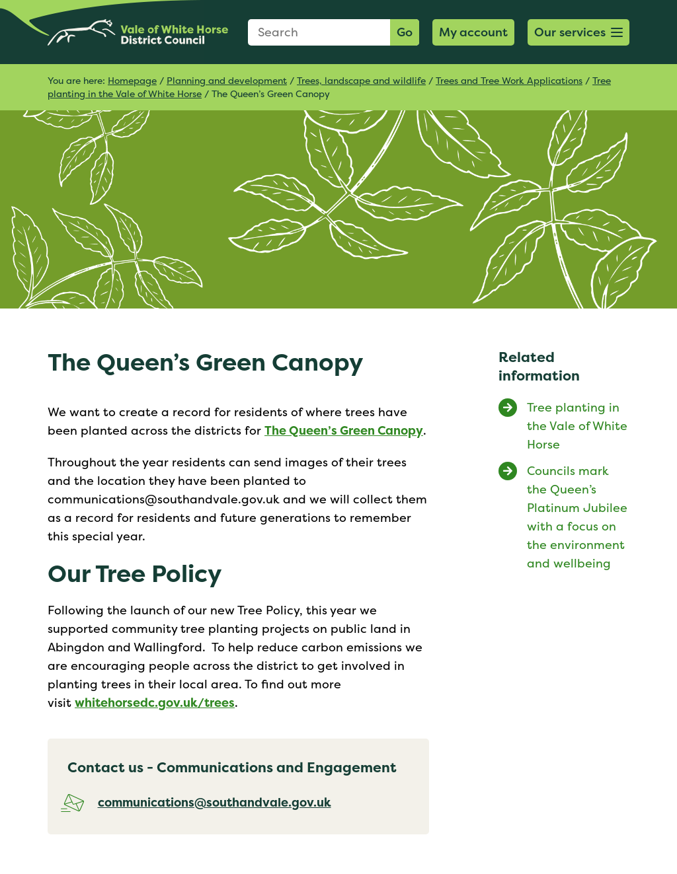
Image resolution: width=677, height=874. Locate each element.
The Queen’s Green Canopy (343, 430)
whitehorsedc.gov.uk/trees (155, 702)
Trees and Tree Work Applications (509, 80)
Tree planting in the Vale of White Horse (577, 426)
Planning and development (227, 80)
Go (405, 32)
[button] (578, 32)
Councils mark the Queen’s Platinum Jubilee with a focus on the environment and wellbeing (577, 516)
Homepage (132, 80)
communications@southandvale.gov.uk (214, 802)
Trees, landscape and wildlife (361, 80)
